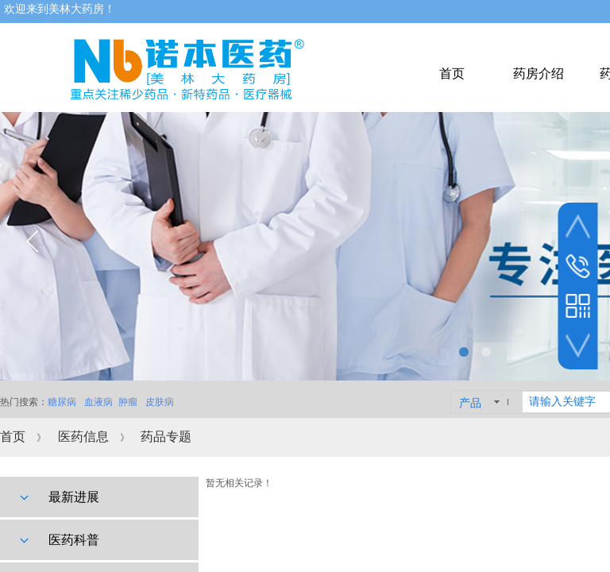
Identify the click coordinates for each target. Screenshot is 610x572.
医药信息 (83, 436)
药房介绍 (538, 73)
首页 (12, 436)
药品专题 (166, 436)
